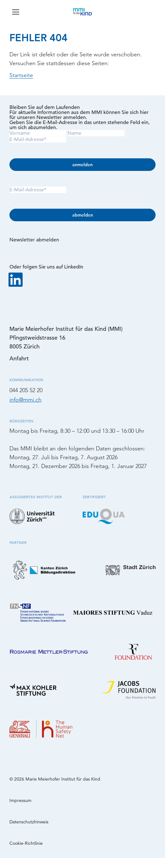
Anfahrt (19, 358)
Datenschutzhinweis (28, 822)
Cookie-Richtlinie (26, 843)
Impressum (20, 800)
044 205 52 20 (25, 390)
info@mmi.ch (25, 399)
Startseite (21, 75)
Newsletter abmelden (34, 240)
